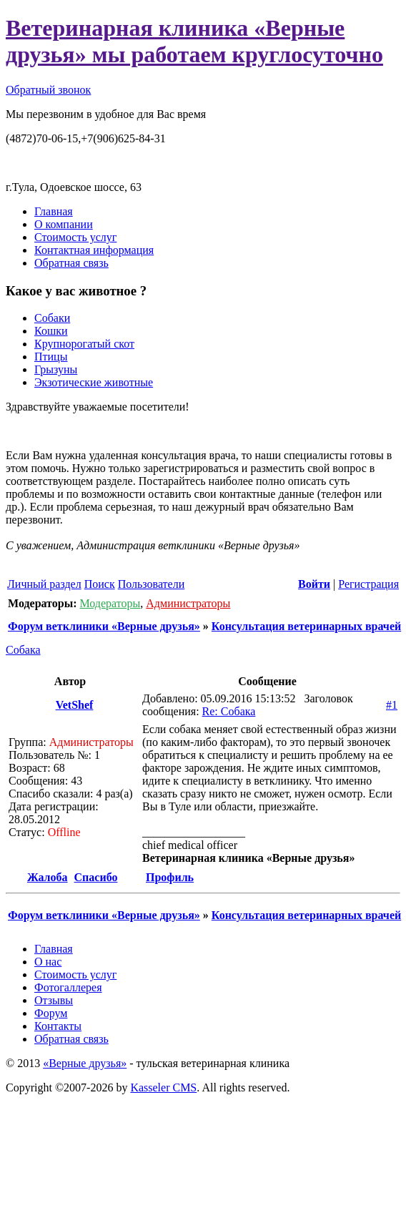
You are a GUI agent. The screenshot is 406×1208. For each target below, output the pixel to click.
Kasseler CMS (163, 1087)
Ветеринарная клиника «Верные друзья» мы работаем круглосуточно (194, 41)
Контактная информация (94, 250)
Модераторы (109, 603)
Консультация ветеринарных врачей (306, 626)
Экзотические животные (93, 382)
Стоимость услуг (75, 237)
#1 (391, 705)
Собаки (52, 318)
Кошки (51, 331)
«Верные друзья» (85, 1063)
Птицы (50, 356)
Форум (50, 1013)
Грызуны (55, 369)
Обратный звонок (48, 90)
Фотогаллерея (68, 987)
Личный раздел (44, 584)
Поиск (99, 584)
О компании (63, 224)
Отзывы (53, 1000)
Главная (53, 211)
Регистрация (368, 584)
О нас (47, 962)
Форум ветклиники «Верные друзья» (104, 626)
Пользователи (151, 584)
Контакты (57, 1026)
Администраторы (188, 603)
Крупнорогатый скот (84, 344)
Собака (23, 650)
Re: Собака (229, 711)
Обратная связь (71, 263)
